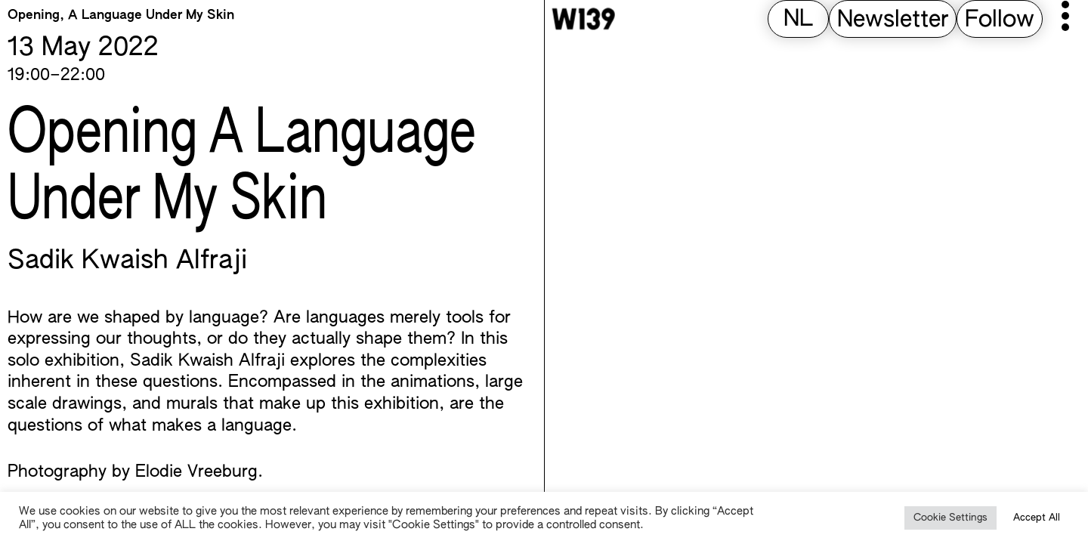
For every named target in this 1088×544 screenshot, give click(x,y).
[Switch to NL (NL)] (798, 20)
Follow (999, 20)
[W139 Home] (583, 19)
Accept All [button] (1036, 518)
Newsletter (892, 20)
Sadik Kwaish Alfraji (127, 261)
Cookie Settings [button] (950, 518)
